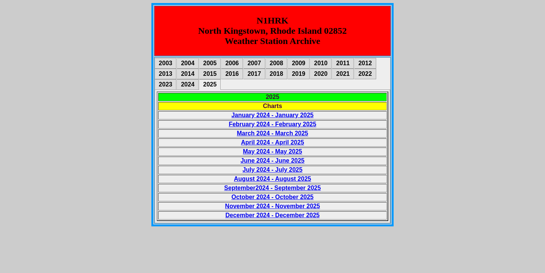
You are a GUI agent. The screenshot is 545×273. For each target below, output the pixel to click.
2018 (276, 74)
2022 (365, 74)
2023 (166, 84)
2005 (210, 63)
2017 (254, 74)
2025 (210, 84)
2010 (321, 63)
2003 (166, 63)
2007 (254, 63)
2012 (365, 63)
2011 (343, 63)
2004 (188, 63)
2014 (188, 74)
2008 (276, 63)
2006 (232, 63)
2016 (232, 74)
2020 (321, 74)
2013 (166, 74)
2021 (343, 74)
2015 (210, 74)
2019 (298, 74)
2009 (298, 63)
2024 (188, 84)
